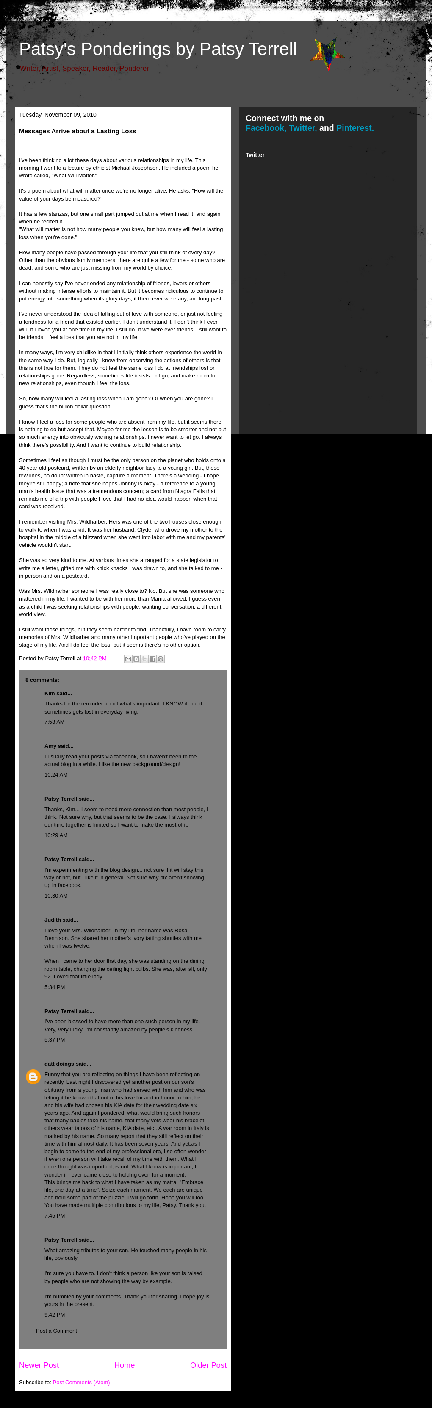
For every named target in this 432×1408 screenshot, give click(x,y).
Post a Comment (56, 1331)
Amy (50, 746)
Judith (52, 920)
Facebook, (266, 127)
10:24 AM (56, 775)
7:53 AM (54, 722)
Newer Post (39, 1365)
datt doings (59, 1064)
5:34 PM (54, 987)
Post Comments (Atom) (81, 1382)
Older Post (208, 1365)
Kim (49, 693)
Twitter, (303, 127)
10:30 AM (56, 896)
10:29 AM (56, 835)
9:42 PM (54, 1315)
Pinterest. (355, 127)
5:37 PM (54, 1039)
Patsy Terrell (60, 799)
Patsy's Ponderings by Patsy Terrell (158, 49)
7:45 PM (54, 1215)
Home (124, 1365)
